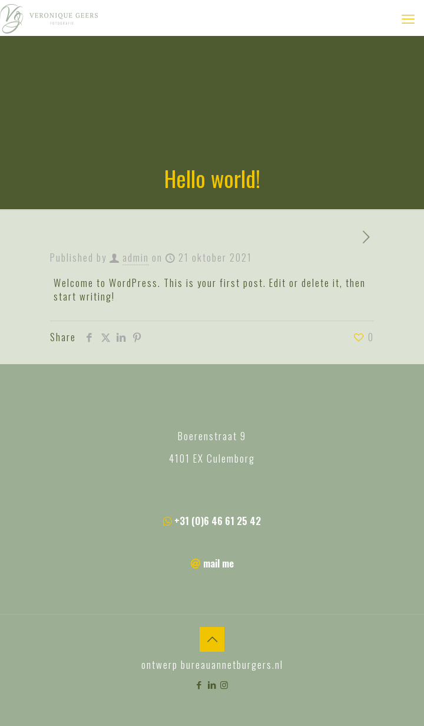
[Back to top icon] (212, 639)
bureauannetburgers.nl (232, 664)
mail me (218, 563)
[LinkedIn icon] (212, 684)
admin (135, 257)
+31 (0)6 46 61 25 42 (217, 520)
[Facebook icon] (200, 684)
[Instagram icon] (224, 684)
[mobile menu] (408, 18)
